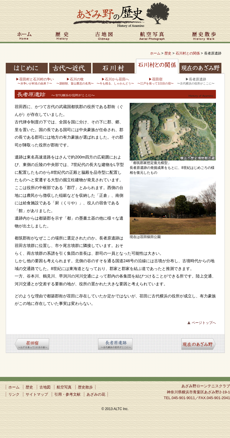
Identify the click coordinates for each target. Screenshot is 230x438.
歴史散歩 (204, 36)
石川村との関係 (188, 53)
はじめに (27, 65)
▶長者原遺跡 (195, 81)
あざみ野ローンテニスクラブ (205, 386)
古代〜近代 (70, 65)
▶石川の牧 (75, 81)
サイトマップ (37, 394)
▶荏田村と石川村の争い (35, 81)
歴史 (62, 36)
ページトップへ (204, 323)
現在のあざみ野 (199, 65)
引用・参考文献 (67, 394)
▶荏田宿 (155, 81)
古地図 (104, 36)
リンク (14, 394)
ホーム (24, 36)
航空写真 (152, 36)
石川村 (113, 65)
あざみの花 (96, 394)
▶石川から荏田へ (115, 81)
